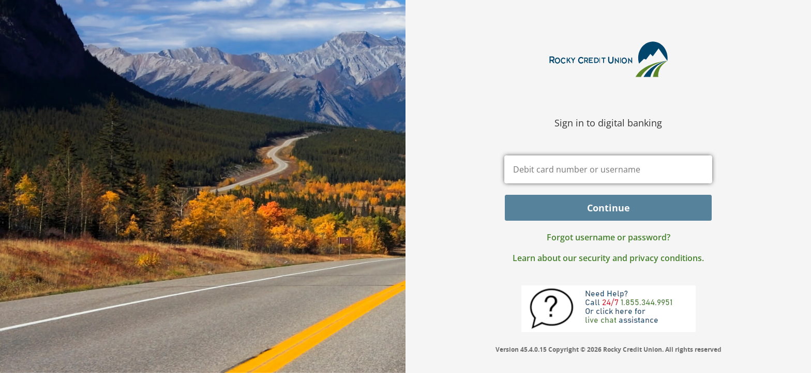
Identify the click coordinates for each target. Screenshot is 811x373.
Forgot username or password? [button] (608, 237)
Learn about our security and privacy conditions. (608, 258)
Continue (608, 208)
